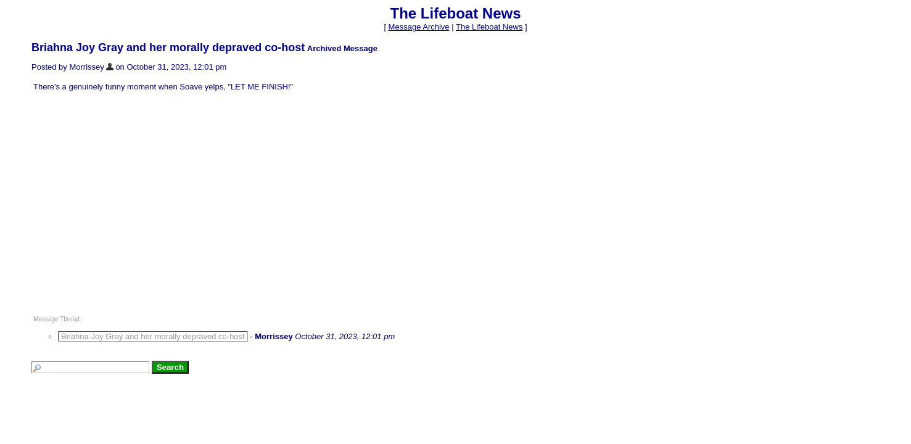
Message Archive (419, 26)
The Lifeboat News (489, 26)
